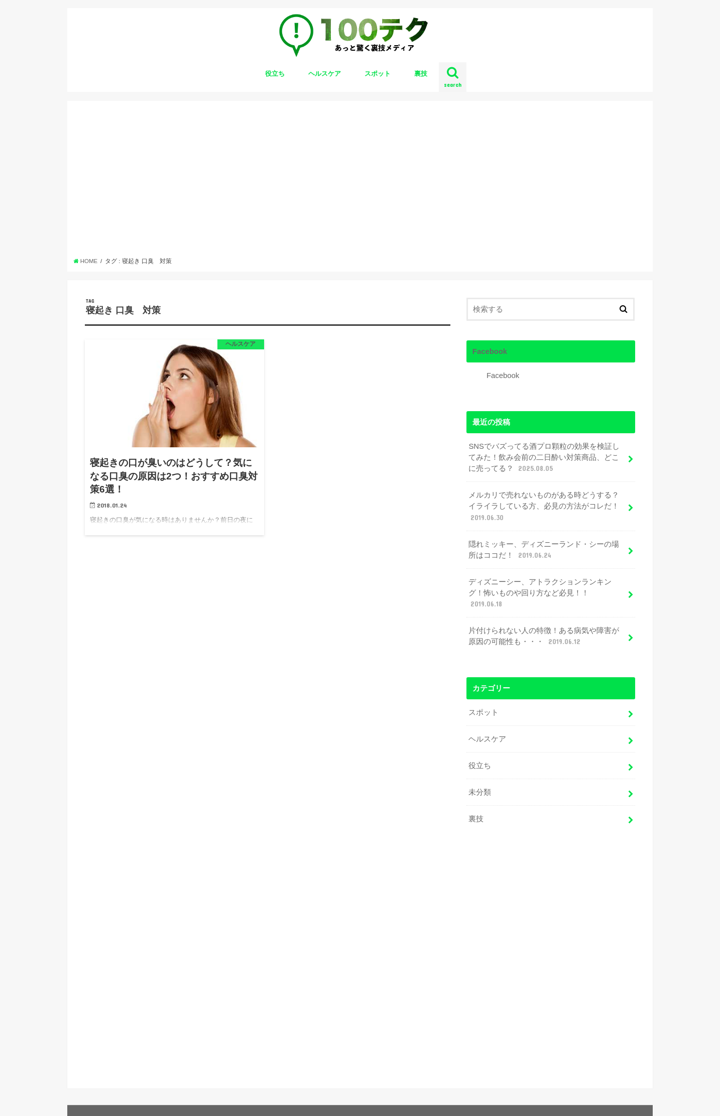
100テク (561, 1100)
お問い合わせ (104, 1100)
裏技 (420, 73)
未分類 (479, 792)
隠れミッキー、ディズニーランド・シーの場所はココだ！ (543, 550)
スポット (378, 73)
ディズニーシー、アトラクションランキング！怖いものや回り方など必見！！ (540, 593)
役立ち (275, 73)
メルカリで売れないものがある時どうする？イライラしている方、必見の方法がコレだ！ (543, 506)
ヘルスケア (324, 73)
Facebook (489, 351)
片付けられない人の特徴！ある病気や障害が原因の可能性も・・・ (543, 637)
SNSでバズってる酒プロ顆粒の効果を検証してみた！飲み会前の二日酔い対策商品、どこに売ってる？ (544, 457)
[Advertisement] (360, 181)
